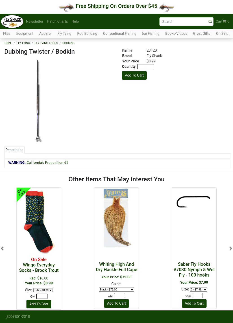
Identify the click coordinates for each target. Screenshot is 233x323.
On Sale (222, 33)
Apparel (45, 33)
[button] (2, 248)
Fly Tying (64, 33)
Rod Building (87, 33)
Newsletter (34, 21)
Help (75, 21)
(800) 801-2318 (17, 316)
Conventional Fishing (120, 33)
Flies (6, 33)
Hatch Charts (57, 21)
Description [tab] (14, 150)
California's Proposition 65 (38, 162)
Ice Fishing (150, 33)
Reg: (38, 271)
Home (8, 43)
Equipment (24, 33)
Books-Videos (176, 33)
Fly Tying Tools (46, 43)
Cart (222, 21)
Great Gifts (201, 33)
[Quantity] (42, 296)
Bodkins (68, 43)
